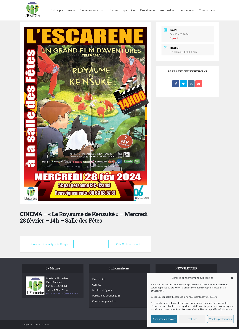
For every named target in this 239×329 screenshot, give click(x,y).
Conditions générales (103, 301)
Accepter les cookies (164, 319)
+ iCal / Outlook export (126, 244)
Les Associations (91, 10)
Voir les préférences (220, 319)
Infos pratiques (61, 10)
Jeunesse (185, 10)
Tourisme (205, 10)
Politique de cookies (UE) (106, 295)
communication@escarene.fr (62, 293)
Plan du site (98, 279)
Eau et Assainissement (155, 10)
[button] (232, 277)
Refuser (192, 319)
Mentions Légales (102, 290)
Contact (96, 284)
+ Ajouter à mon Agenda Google (50, 244)
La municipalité (121, 10)
